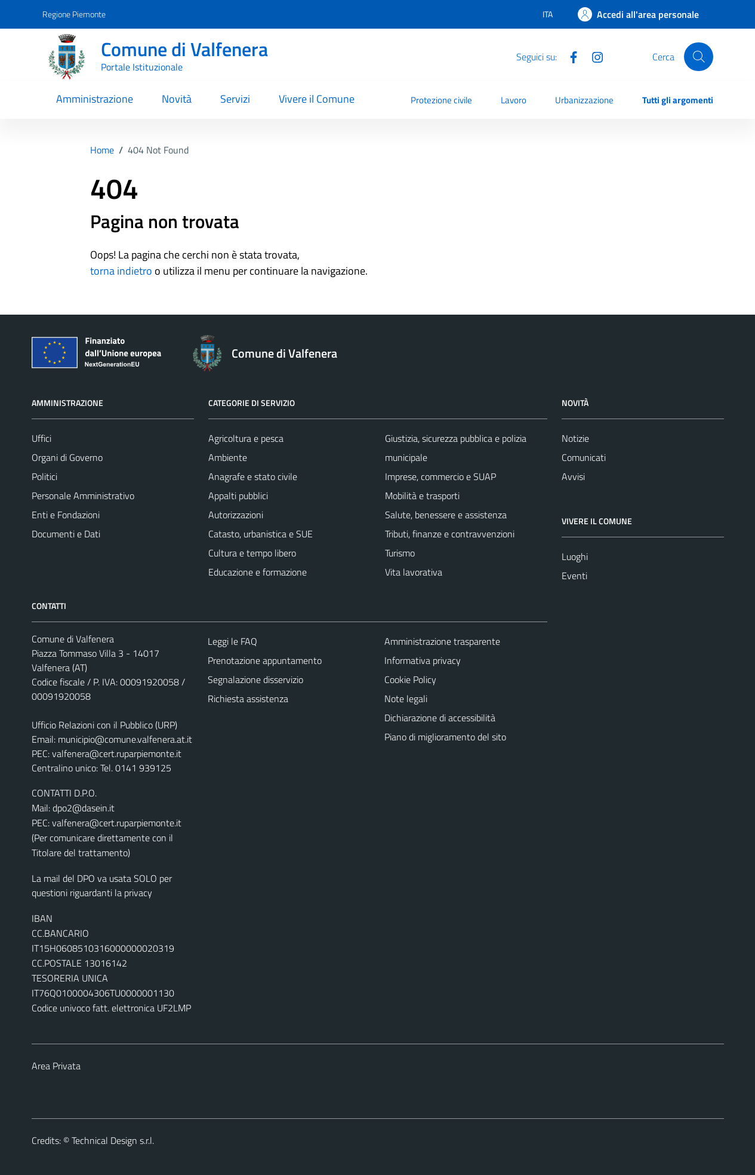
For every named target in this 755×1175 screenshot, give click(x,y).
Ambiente (227, 457)
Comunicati (584, 457)
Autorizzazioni (235, 514)
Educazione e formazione (257, 572)
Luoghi (575, 556)
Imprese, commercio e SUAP (440, 476)
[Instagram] (593, 56)
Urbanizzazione (584, 100)
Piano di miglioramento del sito (445, 737)
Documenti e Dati (66, 534)
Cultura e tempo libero (252, 553)
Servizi (235, 99)
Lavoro (513, 100)
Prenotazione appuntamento (265, 660)
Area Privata (56, 1066)
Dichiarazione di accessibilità (439, 717)
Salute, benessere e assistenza (446, 514)
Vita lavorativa (413, 572)
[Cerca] (698, 56)
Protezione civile (441, 100)
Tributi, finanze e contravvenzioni (449, 534)
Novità (177, 99)
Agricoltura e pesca (245, 438)
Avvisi (573, 476)
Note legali (405, 698)
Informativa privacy (422, 660)
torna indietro (121, 271)
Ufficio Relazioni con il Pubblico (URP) (104, 725)
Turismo (400, 553)
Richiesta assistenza (248, 698)
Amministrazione (94, 99)
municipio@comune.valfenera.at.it (125, 739)
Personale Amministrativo (83, 495)
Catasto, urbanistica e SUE (260, 534)
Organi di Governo (67, 457)
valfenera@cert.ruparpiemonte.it (116, 753)
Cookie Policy (410, 679)
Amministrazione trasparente (442, 641)
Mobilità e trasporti (422, 495)
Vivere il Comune (317, 99)
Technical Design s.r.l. (113, 1140)
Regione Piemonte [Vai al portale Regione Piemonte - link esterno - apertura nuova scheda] (74, 14)
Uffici (41, 438)
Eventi (574, 575)
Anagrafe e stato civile (252, 476)
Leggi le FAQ (232, 641)
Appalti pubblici (238, 495)
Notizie (575, 438)
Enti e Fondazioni (66, 514)
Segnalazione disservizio (255, 679)
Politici (44, 476)
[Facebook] (569, 56)
